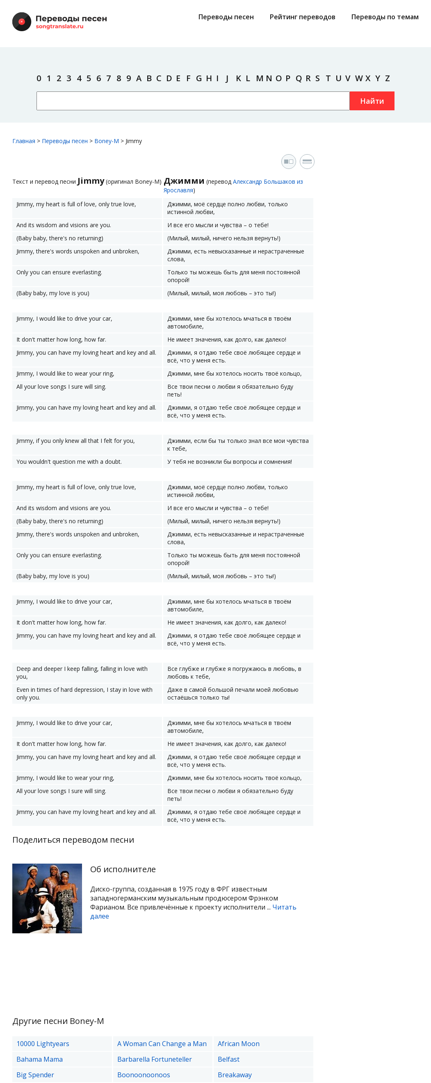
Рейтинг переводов (302, 16)
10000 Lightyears (42, 1043)
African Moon (239, 1043)
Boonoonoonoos (143, 1074)
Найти (372, 101)
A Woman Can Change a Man (162, 1043)
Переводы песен (226, 16)
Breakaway (235, 1074)
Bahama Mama (39, 1059)
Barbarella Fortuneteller (154, 1059)
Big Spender (35, 1074)
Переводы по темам (385, 16)
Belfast (228, 1059)
